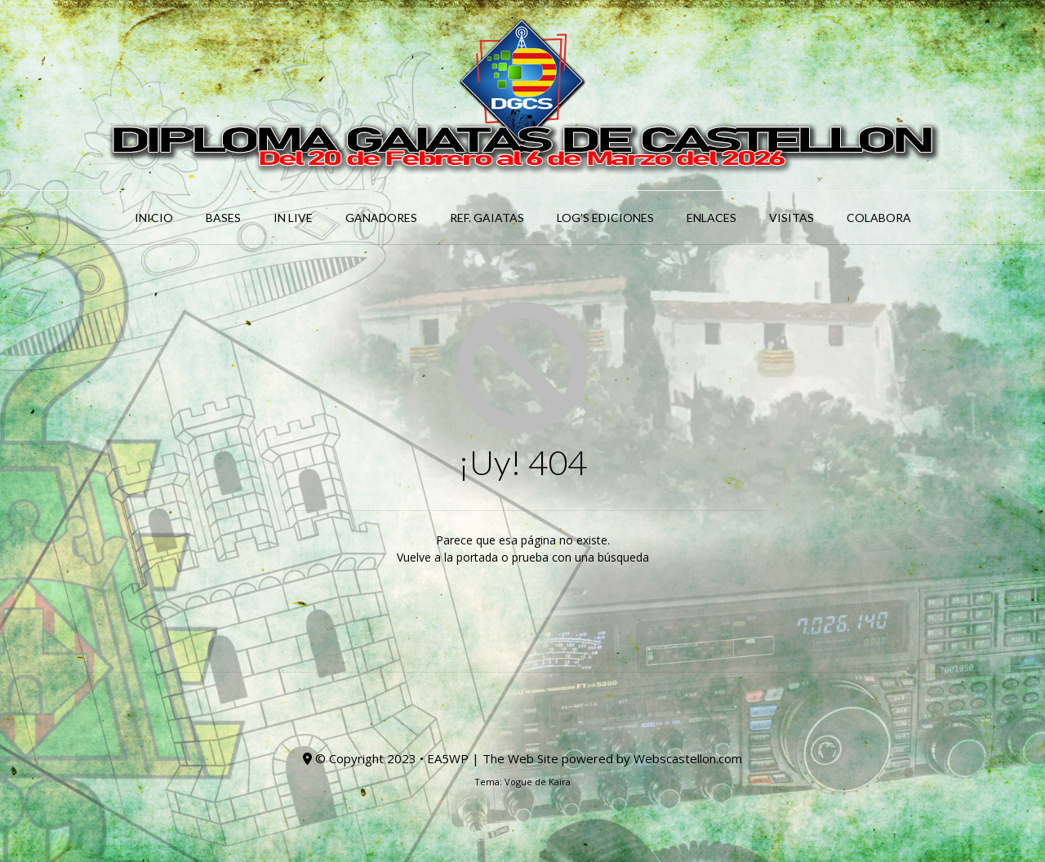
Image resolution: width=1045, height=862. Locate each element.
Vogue (518, 781)
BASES (223, 217)
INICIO (154, 217)
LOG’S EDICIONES (605, 217)
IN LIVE (293, 217)
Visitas (791, 217)
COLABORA (879, 217)
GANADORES (381, 217)
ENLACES (711, 217)
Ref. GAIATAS (487, 217)
